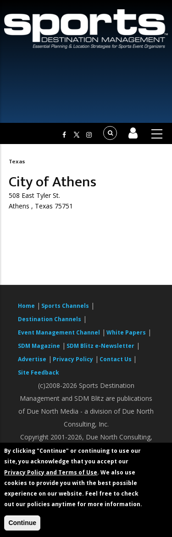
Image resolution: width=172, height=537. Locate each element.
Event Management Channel (59, 332)
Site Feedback (38, 372)
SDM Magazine (39, 346)
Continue (22, 522)
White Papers (126, 332)
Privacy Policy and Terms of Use (50, 472)
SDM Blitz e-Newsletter (100, 346)
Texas (17, 161)
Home (26, 306)
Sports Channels (65, 306)
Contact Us (116, 359)
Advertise (32, 359)
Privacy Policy (73, 359)
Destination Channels (49, 319)
